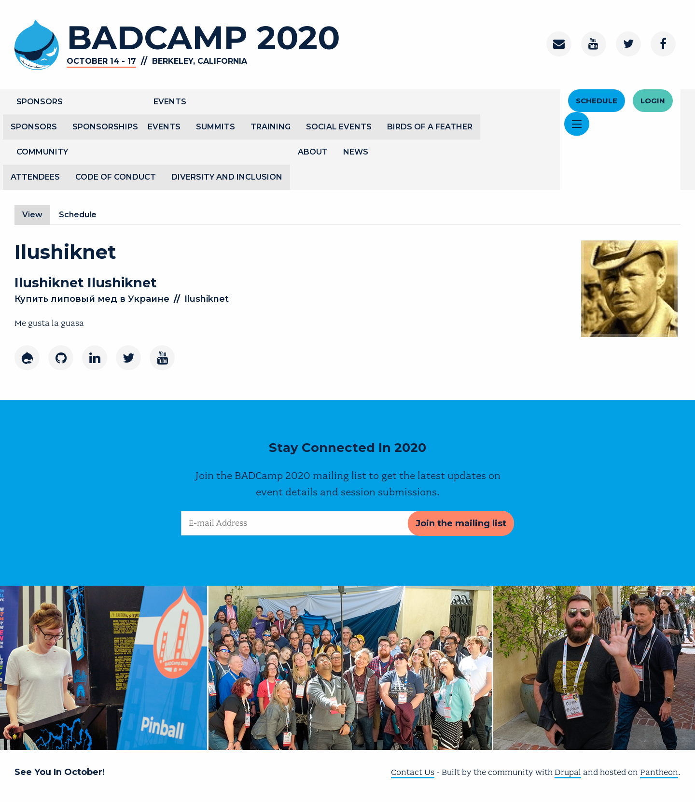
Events (169, 101)
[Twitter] (628, 43)
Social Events (339, 126)
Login (652, 100)
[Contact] (558, 43)
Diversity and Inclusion (226, 177)
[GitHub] (60, 357)
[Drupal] (27, 357)
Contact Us (412, 772)
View (36, 214)
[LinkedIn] (94, 357)
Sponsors (39, 101)
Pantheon (659, 772)
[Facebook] (663, 43)
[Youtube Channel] (593, 43)
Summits (215, 126)
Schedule (596, 100)
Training (270, 126)
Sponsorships (105, 126)
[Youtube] (162, 357)
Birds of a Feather (430, 126)
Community (42, 151)
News (355, 151)
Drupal (568, 772)
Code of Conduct (115, 177)
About (313, 151)
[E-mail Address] (347, 523)
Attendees (35, 177)
